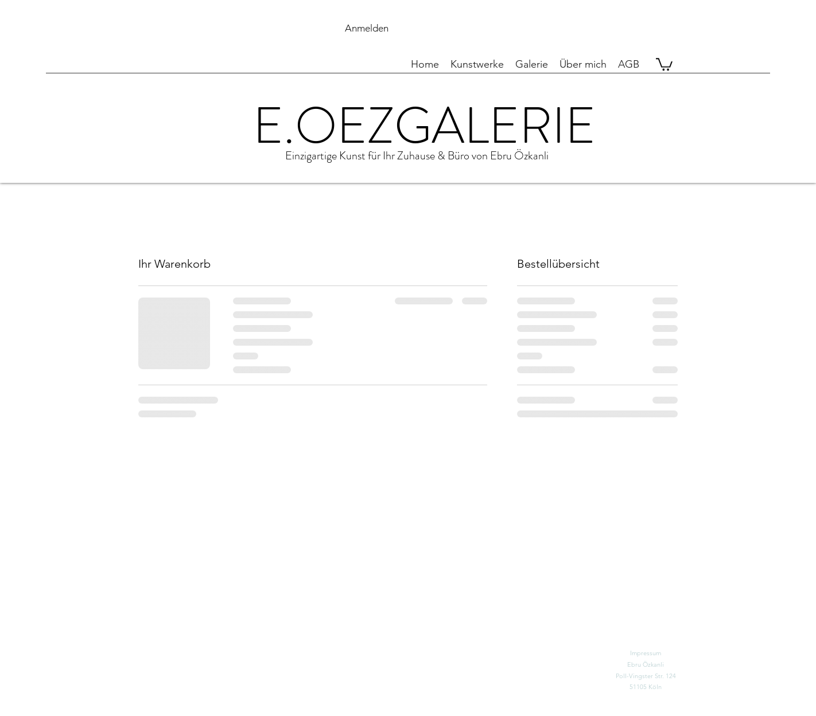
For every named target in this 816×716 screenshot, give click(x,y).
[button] (563, 28)
